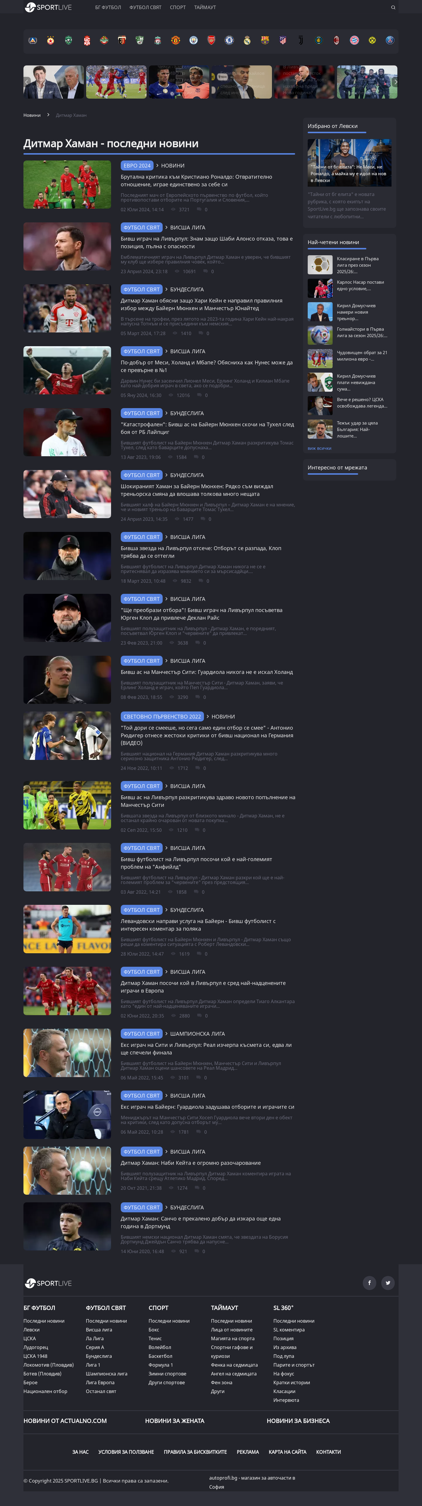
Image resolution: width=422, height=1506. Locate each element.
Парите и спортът (294, 1365)
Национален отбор (45, 1391)
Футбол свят (145, 7)
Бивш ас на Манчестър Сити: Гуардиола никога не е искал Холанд (207, 671)
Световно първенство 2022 (162, 716)
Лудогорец (35, 1347)
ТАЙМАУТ (224, 1308)
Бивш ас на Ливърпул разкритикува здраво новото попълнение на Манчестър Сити (208, 801)
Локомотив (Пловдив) (48, 1365)
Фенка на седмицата (234, 1365)
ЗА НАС (80, 1452)
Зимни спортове (167, 1373)
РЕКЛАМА (248, 1452)
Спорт (178, 7)
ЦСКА (29, 1338)
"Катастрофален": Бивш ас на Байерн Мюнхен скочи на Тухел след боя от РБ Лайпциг (207, 428)
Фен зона (221, 1382)
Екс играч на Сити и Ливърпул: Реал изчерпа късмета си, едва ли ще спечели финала (206, 1048)
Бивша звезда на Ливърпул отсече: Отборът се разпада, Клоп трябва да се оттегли (201, 552)
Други (217, 1391)
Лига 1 (93, 1365)
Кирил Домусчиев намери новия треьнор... (356, 311)
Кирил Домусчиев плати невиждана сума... (356, 382)
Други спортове (167, 1382)
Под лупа (283, 1356)
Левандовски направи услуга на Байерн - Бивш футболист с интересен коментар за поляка (198, 924)
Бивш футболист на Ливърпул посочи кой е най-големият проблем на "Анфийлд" (196, 863)
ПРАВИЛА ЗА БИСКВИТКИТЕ (195, 1452)
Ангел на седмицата (234, 1373)
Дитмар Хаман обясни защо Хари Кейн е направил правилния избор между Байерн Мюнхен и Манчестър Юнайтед (202, 304)
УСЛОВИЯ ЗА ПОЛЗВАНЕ (126, 1452)
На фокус (283, 1373)
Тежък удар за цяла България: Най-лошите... (357, 429)
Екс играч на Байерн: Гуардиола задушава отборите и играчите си (208, 1106)
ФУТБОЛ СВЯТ (106, 1308)
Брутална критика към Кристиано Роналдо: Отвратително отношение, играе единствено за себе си (196, 180)
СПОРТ (158, 1308)
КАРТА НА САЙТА (287, 1452)
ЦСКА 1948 (35, 1356)
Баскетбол (160, 1356)
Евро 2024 (137, 165)
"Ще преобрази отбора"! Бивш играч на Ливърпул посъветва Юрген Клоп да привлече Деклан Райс (202, 613)
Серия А (95, 1347)
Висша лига (99, 1329)
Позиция (283, 1338)
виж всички (319, 448)
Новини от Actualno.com (65, 1421)
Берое (30, 1382)
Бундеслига (99, 1356)
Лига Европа (100, 1382)
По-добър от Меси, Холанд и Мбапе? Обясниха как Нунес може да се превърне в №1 (207, 366)
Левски (31, 1329)
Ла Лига (95, 1338)
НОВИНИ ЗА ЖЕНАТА (174, 1421)
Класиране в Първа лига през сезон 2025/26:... (358, 265)
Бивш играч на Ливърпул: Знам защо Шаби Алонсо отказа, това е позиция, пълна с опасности (207, 242)
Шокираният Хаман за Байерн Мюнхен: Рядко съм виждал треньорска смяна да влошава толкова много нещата (197, 490)
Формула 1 (161, 1365)
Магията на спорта (233, 1338)
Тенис (155, 1338)
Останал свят (101, 1391)
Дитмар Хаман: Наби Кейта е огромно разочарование (191, 1162)
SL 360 (283, 1307)
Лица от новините (232, 1329)
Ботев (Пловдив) (42, 1373)
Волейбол (160, 1347)
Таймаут (205, 7)
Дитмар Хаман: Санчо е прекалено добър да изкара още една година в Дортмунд (201, 1222)
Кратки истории (291, 1382)
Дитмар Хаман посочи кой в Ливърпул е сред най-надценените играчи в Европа (203, 986)
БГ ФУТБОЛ (108, 7)
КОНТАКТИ (328, 1452)
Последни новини (43, 1321)
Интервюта (286, 1400)
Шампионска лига (106, 1373)
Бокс (154, 1329)
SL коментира (289, 1329)
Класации (284, 1391)
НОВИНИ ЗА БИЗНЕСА (298, 1421)
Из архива (285, 1347)
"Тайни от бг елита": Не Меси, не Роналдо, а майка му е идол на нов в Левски (348, 173)
